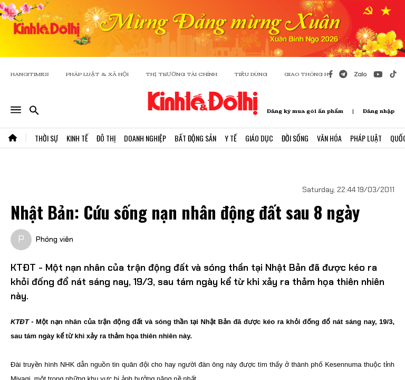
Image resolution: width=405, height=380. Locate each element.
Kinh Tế (77, 138)
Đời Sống (295, 138)
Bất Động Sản (195, 138)
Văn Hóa (329, 138)
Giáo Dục (259, 138)
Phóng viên (54, 239)
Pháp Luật (366, 138)
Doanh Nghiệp (145, 138)
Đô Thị (106, 138)
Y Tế (231, 138)
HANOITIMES (30, 74)
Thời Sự (46, 138)
